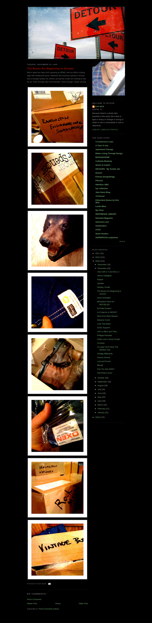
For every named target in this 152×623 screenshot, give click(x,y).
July (100, 389)
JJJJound (99, 196)
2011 (97, 253)
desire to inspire (102, 165)
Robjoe (100, 279)
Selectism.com (102, 222)
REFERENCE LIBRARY (105, 214)
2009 (97, 261)
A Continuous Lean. (104, 142)
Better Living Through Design (109, 153)
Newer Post (32, 603)
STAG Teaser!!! (103, 328)
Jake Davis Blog (102, 192)
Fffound (99, 180)
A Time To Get (101, 145)
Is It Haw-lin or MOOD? (107, 312)
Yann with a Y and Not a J (108, 272)
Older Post (83, 603)
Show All (122, 241)
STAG (62, 72)
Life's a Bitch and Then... (107, 331)
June (100, 393)
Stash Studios (101, 234)
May (100, 397)
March (101, 405)
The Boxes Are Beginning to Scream (50, 68)
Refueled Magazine (104, 218)
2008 (97, 417)
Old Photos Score (104, 373)
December (102, 264)
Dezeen (98, 173)
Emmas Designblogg (105, 177)
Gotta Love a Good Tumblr (108, 339)
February (102, 409)
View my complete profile (105, 130)
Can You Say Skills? (105, 369)
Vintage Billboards (105, 354)
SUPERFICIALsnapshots (106, 237)
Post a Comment (34, 599)
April (100, 401)
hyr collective (101, 188)
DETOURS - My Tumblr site (107, 169)
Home (58, 603)
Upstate (100, 283)
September (103, 382)
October (101, 378)
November (102, 268)
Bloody (100, 365)
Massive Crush (103, 320)
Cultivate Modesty (103, 161)
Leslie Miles (100, 206)
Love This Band (103, 324)
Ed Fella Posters (104, 308)
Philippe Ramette (104, 335)
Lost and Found (103, 361)
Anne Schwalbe (103, 298)
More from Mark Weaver (107, 316)
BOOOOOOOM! (102, 157)
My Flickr (99, 210)
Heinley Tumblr (103, 287)
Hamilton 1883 (102, 184)
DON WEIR (99, 106)
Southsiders (101, 226)
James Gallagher (104, 275)
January (101, 412)
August (101, 385)
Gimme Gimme (103, 357)
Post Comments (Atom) (49, 609)
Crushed (100, 343)
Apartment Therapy (104, 149)
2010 (97, 257)
